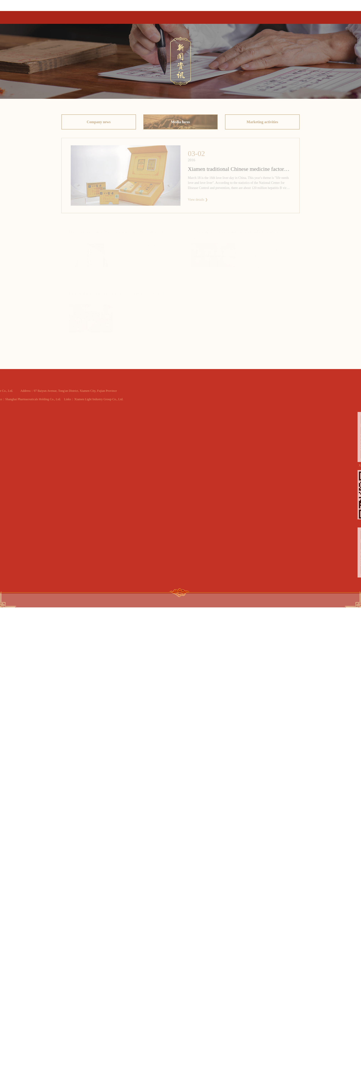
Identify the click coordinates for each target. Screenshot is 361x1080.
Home (148, 15)
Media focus (180, 123)
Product (171, 14)
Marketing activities (262, 123)
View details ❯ (198, 201)
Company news (99, 123)
